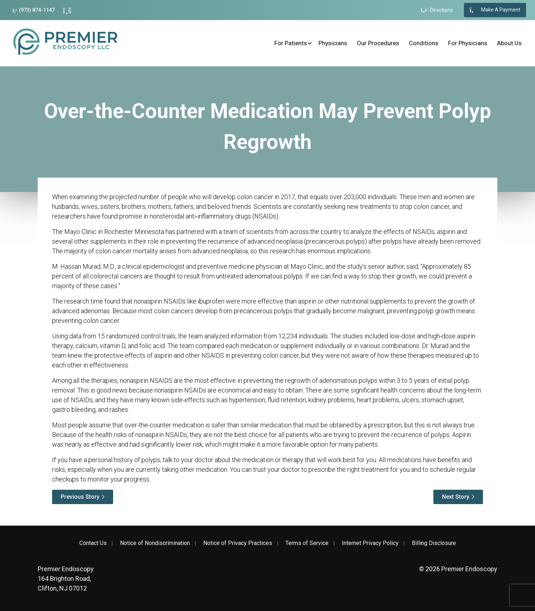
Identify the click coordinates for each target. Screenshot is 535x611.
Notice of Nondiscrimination (155, 543)
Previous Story (80, 496)
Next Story (455, 496)
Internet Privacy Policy (370, 543)
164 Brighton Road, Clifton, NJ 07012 (66, 578)
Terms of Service (307, 543)
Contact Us (93, 543)
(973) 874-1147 (34, 10)
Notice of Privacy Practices (237, 543)
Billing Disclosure (434, 543)
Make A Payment (495, 10)
